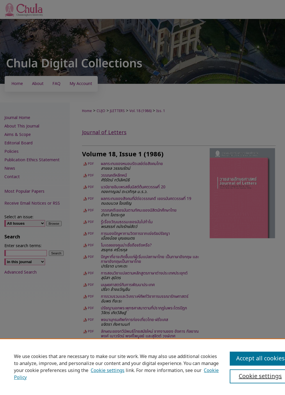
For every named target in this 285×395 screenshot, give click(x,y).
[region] (142, 367)
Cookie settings (107, 370)
